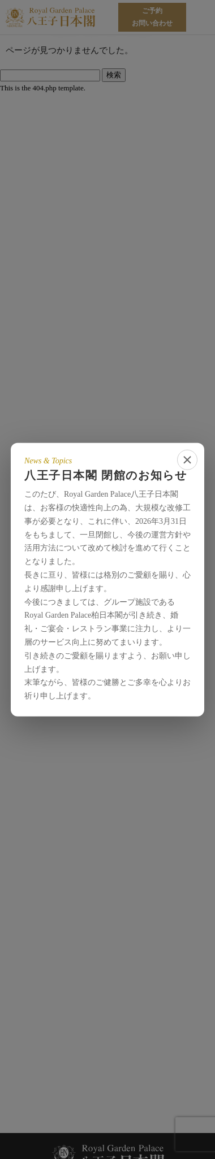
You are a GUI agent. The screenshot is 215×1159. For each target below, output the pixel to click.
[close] (187, 459)
